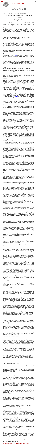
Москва (15, 55)
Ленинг (16, 96)
